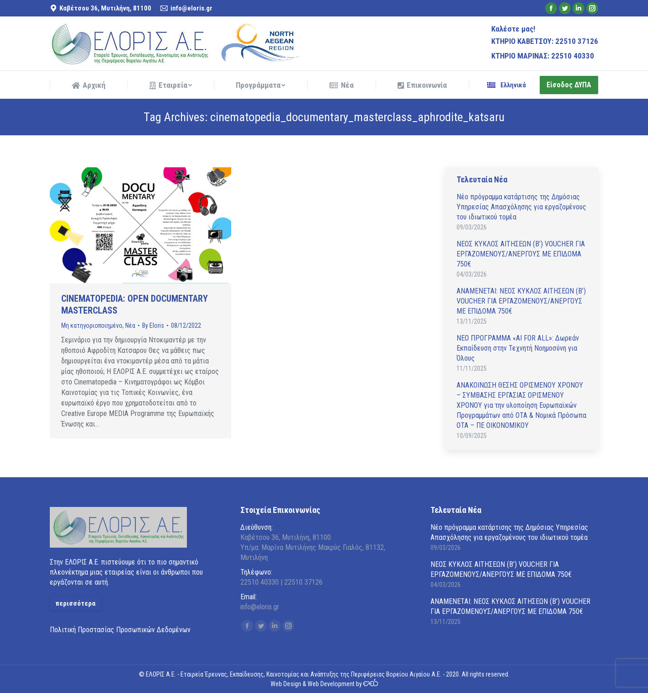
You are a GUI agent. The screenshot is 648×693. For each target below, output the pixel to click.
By (153, 325)
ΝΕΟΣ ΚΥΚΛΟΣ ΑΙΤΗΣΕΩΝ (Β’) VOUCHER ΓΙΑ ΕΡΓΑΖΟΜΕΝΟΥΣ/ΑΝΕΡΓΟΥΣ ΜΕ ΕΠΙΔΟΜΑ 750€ (521, 254)
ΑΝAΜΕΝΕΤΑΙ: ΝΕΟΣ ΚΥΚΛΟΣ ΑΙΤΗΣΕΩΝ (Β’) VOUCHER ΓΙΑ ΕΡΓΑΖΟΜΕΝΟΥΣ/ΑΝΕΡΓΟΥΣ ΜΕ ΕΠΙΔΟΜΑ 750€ (521, 301)
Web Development (331, 684)
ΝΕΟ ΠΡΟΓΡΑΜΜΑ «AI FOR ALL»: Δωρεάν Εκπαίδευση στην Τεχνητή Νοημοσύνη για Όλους (518, 348)
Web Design (286, 684)
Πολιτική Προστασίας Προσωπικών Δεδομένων (120, 629)
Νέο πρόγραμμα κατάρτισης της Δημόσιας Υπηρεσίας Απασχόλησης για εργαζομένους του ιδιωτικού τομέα (521, 206)
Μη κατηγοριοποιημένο (91, 325)
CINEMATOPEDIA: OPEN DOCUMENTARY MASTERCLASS (134, 304)
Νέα (130, 325)
